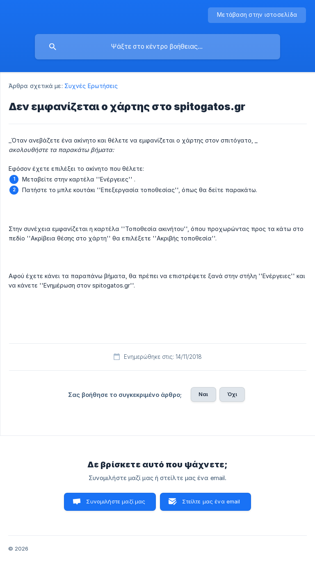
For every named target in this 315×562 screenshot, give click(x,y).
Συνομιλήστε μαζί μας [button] (115, 501)
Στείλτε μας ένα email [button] (211, 501)
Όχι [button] (232, 394)
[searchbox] (157, 46)
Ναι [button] (203, 394)
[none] (257, 15)
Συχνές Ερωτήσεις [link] (91, 85)
